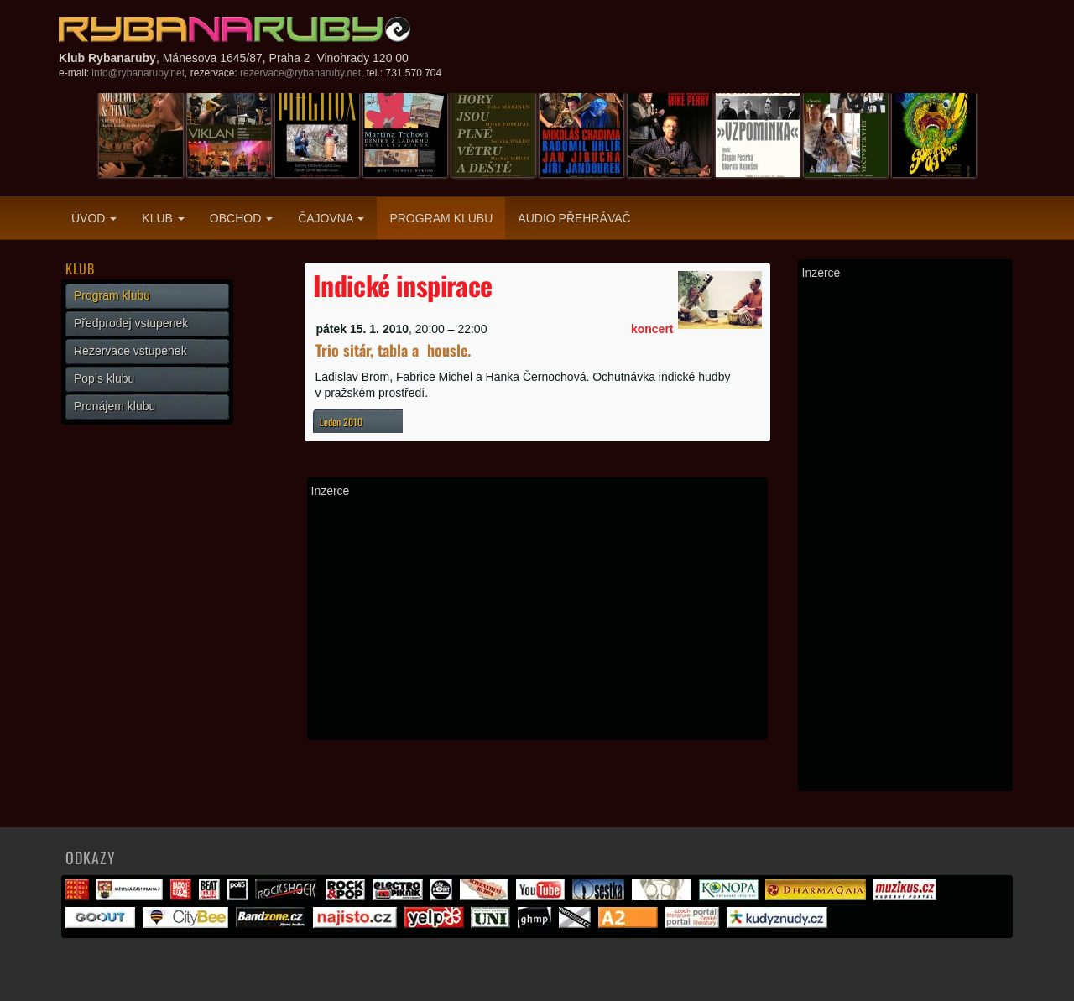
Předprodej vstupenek (131, 323)
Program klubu (441, 218)
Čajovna (331, 218)
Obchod (241, 218)
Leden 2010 (341, 421)
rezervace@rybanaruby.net (300, 73)
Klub (163, 218)
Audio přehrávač (574, 218)
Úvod (94, 218)
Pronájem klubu (114, 406)
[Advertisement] (537, 618)
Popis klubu (104, 378)
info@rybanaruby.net (138, 73)
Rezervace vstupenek (130, 350)
